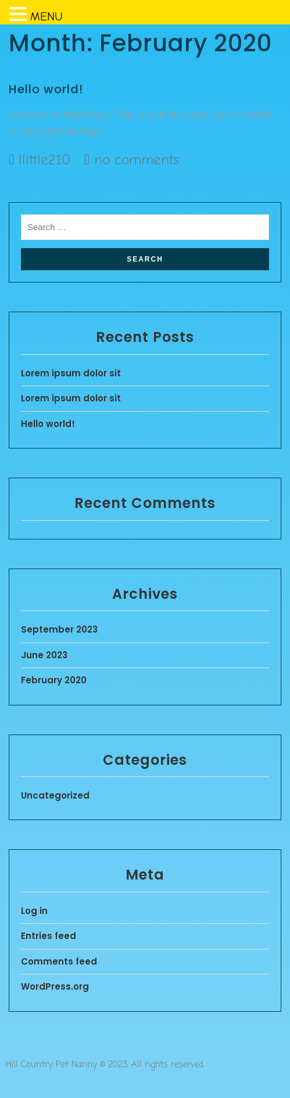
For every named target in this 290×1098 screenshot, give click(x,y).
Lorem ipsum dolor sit (71, 373)
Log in (34, 911)
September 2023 (59, 629)
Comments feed (59, 961)
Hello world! (46, 89)
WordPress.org (55, 986)
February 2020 (54, 680)
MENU (46, 16)
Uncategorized (55, 795)
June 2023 (44, 655)
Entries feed (48, 936)
